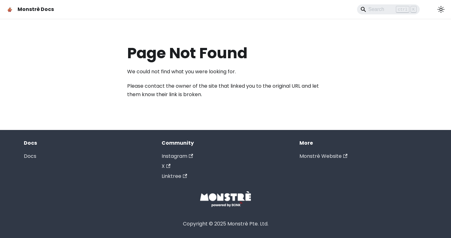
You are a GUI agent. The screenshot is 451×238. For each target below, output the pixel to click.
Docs (30, 156)
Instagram (177, 156)
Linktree (174, 176)
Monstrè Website (323, 156)
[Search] (388, 9)
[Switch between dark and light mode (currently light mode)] (441, 9)
